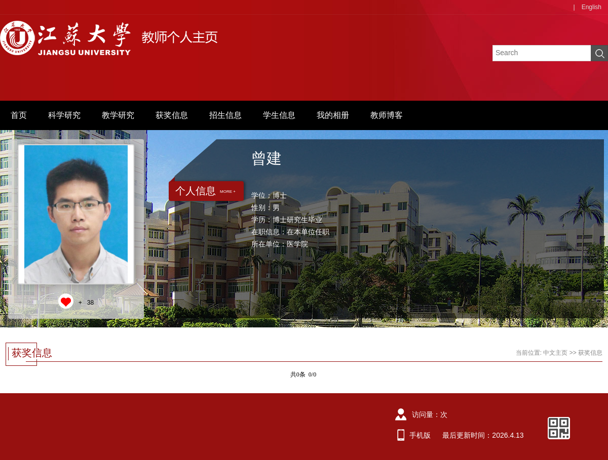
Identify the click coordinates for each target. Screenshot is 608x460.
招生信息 (225, 115)
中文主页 (555, 352)
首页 (19, 115)
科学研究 (64, 115)
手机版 (420, 435)
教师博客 (386, 115)
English (591, 7)
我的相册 (333, 115)
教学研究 (118, 115)
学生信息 (279, 115)
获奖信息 (172, 115)
